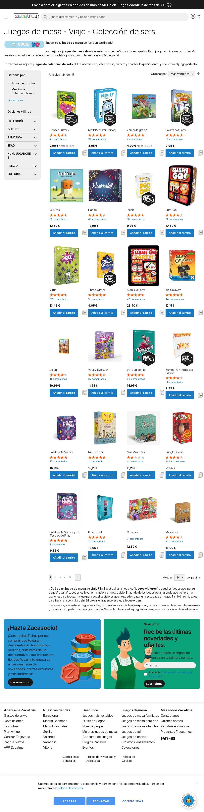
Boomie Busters (59, 130)
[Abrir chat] (189, 801)
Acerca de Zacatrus (20, 710)
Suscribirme (154, 684)
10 (174, 139)
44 (175, 299)
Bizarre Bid (95, 532)
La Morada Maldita (61, 452)
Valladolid (50, 742)
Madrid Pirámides (55, 726)
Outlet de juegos (93, 721)
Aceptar (69, 801)
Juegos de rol (131, 732)
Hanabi (92, 209)
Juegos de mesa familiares (140, 715)
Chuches (132, 532)
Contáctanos (170, 715)
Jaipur (54, 369)
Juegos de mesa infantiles (140, 726)
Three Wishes (96, 290)
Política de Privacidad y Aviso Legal (101, 758)
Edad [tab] (11, 145)
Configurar (133, 801)
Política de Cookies (128, 758)
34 (174, 541)
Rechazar (100, 801)
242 (175, 461)
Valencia (49, 737)
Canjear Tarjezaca (17, 737)
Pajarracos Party (176, 130)
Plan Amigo (12, 732)
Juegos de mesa (134, 710)
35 (97, 379)
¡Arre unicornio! (136, 369)
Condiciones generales (70, 758)
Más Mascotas (136, 452)
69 (97, 219)
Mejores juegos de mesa (99, 732)
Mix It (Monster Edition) (102, 130)
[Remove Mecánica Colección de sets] (9, 91)
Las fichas (11, 726)
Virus (53, 290)
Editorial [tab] (15, 174)
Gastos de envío (15, 715)
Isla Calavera (173, 290)
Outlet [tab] (13, 129)
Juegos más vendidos (97, 715)
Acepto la (170, 674)
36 (135, 219)
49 (136, 379)
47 (136, 299)
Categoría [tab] (16, 121)
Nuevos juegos (92, 726)
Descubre (90, 710)
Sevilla (47, 732)
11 (58, 379)
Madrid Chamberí (55, 721)
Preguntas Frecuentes (176, 732)
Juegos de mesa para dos (140, 721)
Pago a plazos (14, 742)
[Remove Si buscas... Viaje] (9, 83)
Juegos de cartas (134, 737)
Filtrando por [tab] (16, 75)
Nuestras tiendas (56, 710)
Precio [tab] (13, 165)
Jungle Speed (174, 452)
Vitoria (47, 747)
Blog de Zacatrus (94, 742)
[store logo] (26, 17)
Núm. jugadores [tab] (19, 155)
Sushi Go (171, 209)
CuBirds (55, 209)
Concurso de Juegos (97, 737)
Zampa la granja (137, 130)
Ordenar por (159, 73)
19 (97, 139)
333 (59, 299)
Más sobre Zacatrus (176, 710)
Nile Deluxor (95, 452)
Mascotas (172, 532)
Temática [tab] (15, 137)
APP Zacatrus (13, 747)
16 (58, 461)
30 (58, 219)
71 (174, 219)
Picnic (130, 209)
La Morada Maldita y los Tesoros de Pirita (64, 533)
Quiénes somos (172, 721)
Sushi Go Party (136, 290)
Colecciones (130, 747)
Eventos (88, 747)
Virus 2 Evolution (98, 369)
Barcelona (50, 715)
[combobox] (115, 17)
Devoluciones (13, 721)
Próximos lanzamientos (138, 742)
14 (174, 382)
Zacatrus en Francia (175, 726)
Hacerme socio (20, 682)
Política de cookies (70, 788)
